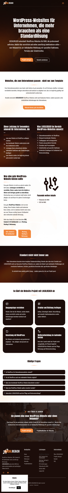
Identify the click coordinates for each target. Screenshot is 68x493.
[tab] (34, 372)
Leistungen (26, 456)
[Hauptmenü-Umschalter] (63, 3)
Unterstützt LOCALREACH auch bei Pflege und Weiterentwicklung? (23, 393)
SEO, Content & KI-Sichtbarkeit (43, 457)
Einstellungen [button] (12, 487)
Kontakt (55, 459)
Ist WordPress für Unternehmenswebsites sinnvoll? (19, 372)
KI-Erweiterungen (43, 464)
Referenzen (26, 459)
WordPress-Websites (44, 454)
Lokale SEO (41, 471)
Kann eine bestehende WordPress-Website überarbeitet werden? (22, 383)
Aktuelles (26, 461)
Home (25, 454)
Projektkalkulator (28, 464)
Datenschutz (36, 485)
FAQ (55, 461)
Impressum (31, 485)
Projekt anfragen (58, 456)
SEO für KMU (42, 468)
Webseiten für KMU (43, 466)
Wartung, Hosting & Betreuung (43, 460)
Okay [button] (19, 487)
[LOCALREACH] (8, 3)
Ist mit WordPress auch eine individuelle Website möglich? (21, 377)
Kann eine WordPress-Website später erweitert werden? (20, 388)
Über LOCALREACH (58, 454)
